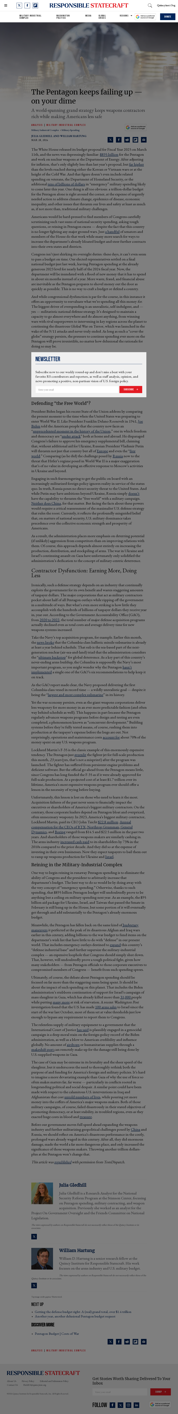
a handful (112, 231)
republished (62, 1161)
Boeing (60, 831)
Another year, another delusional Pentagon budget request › (76, 1316)
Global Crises (102, 16)
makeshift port (42, 1049)
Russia (118, 455)
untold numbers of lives (82, 1096)
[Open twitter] (19, 5)
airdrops (73, 1044)
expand (115, 944)
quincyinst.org (166, 5)
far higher (136, 164)
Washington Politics (63, 16)
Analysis (37, 125)
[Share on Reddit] (127, 140)
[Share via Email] (144, 140)
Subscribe (129, 389)
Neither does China (46, 503)
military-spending (71, 130)
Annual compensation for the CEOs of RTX (81, 824)
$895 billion (109, 154)
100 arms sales (106, 1006)
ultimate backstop (52, 657)
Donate (167, 16)
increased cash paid (74, 841)
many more (61, 1002)
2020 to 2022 (49, 619)
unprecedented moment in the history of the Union (71, 431)
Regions (124, 15)
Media (88, 15)
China (135, 1129)
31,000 (125, 997)
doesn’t (133, 493)
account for (111, 737)
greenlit (80, 754)
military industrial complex (45, 130)
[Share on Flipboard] (135, 140)
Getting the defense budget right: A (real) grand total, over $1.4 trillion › (84, 1311)
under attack (71, 436)
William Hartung (73, 136)
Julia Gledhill (41, 136)
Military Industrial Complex (30, 16)
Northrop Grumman (103, 827)
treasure (86, 1116)
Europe (102, 450)
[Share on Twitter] (110, 140)
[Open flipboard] (35, 5)
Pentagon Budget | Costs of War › (58, 1333)
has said (83, 1029)
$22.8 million (108, 821)
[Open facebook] (27, 5)
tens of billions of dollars (66, 184)
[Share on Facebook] (119, 140)
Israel (109, 856)
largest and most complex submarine (75, 694)
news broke (45, 642)
